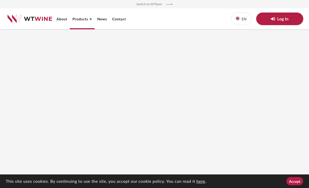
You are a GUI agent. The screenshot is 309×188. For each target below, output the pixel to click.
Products (82, 19)
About (61, 19)
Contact (119, 19)
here (200, 181)
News (102, 19)
